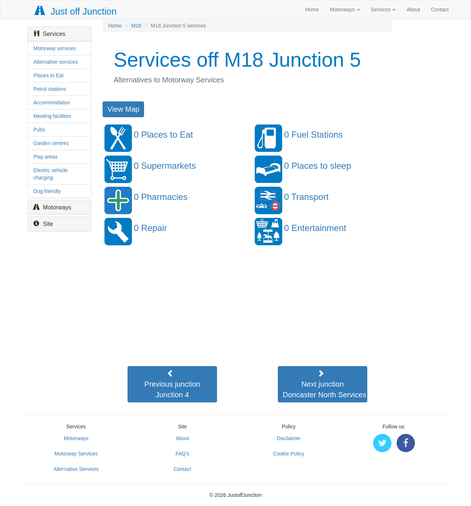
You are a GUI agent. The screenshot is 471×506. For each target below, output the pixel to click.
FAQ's (182, 454)
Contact (440, 9)
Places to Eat (48, 75)
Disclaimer (289, 438)
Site (43, 224)
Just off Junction (76, 11)
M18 (136, 26)
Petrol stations (49, 89)
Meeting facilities (52, 116)
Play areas (45, 157)
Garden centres (51, 143)
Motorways (345, 9)
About (413, 9)
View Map (123, 109)
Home (312, 9)
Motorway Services (75, 454)
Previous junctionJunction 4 (172, 384)
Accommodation (51, 102)
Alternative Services (76, 469)
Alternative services (55, 62)
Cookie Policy (288, 454)
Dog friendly (47, 191)
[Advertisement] (247, 313)
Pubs (39, 130)
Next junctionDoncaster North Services (324, 384)
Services (383, 9)
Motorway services (54, 48)
